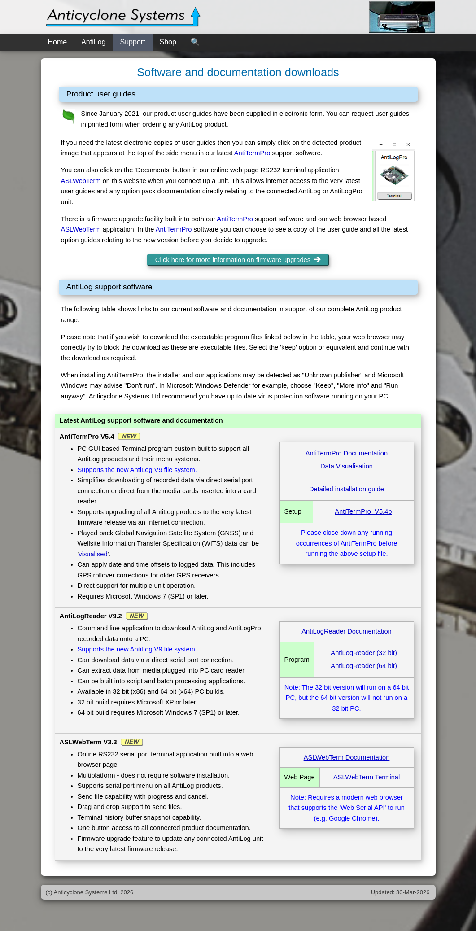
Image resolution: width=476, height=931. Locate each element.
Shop (168, 42)
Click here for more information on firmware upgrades (238, 259)
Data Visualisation (346, 466)
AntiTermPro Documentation (347, 453)
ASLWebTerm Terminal (366, 777)
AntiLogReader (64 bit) (364, 665)
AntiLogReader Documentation (346, 631)
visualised (93, 554)
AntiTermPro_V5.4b (363, 511)
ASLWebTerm (81, 180)
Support (132, 42)
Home (57, 42)
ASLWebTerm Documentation (347, 757)
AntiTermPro (252, 153)
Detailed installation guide (346, 489)
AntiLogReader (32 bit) (364, 652)
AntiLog (93, 42)
